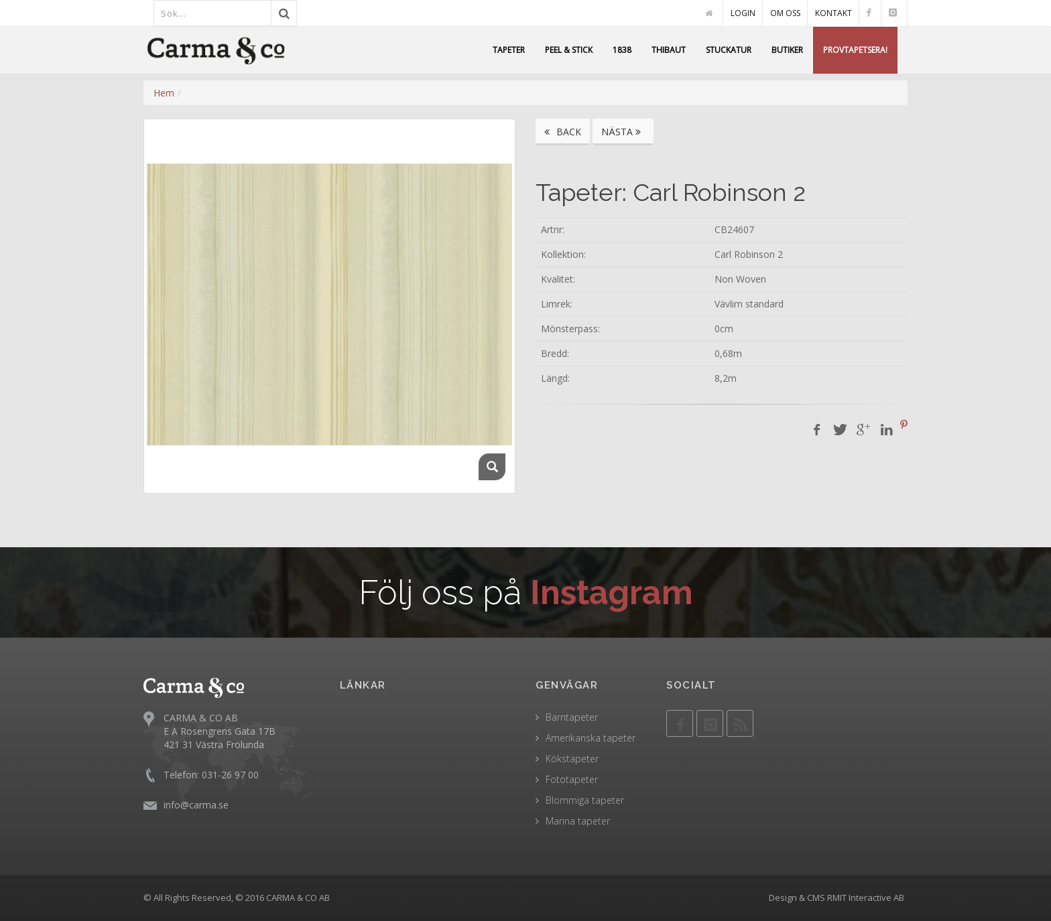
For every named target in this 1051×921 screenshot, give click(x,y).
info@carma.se (196, 804)
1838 (622, 50)
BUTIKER (787, 50)
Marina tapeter (578, 820)
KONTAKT (833, 13)
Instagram (611, 592)
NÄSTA (623, 131)
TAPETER (509, 50)
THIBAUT (669, 50)
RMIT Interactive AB (865, 898)
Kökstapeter (572, 758)
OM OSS (785, 13)
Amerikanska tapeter (590, 737)
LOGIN (743, 13)
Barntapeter (572, 717)
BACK (562, 131)
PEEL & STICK (569, 50)
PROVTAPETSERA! (855, 50)
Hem (163, 92)
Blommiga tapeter (585, 800)
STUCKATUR (728, 50)
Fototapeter (572, 779)
